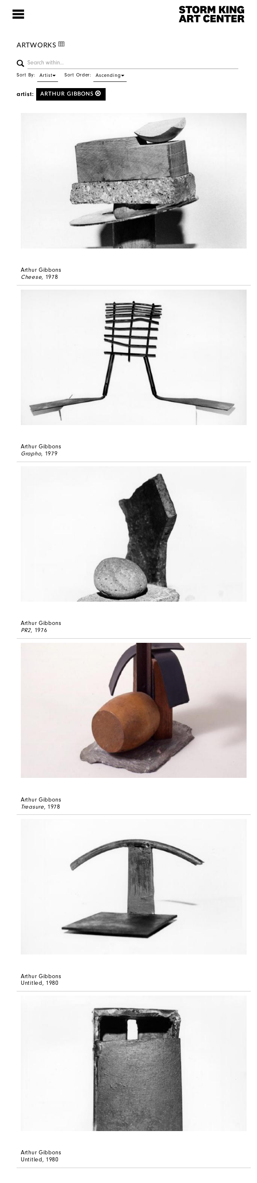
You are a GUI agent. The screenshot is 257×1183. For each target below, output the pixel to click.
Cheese (31, 276)
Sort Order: (95, 75)
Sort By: (37, 75)
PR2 (26, 630)
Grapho (31, 453)
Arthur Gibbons (70, 94)
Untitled (31, 982)
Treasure (32, 806)
